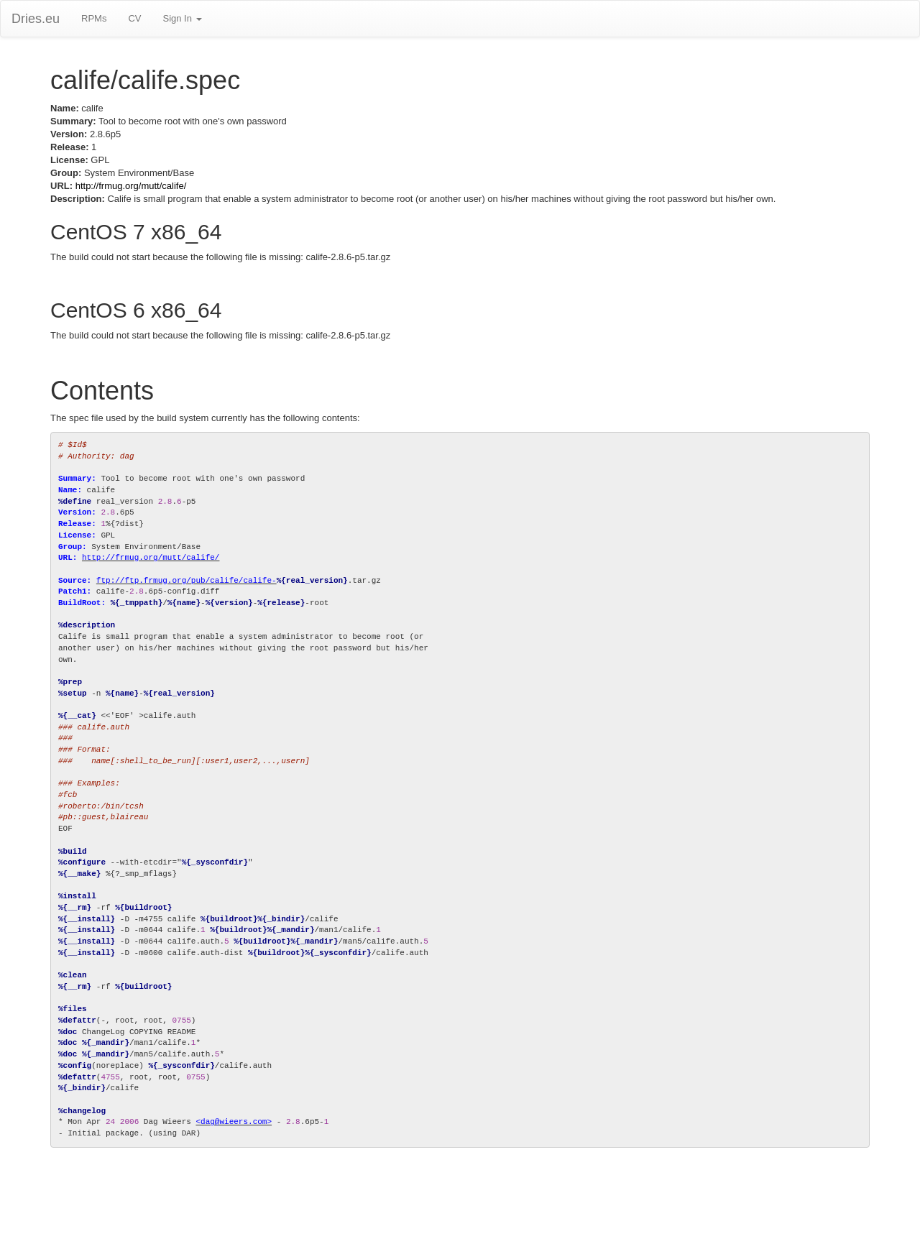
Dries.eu (36, 18)
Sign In (181, 18)
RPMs (93, 18)
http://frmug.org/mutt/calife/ (131, 185)
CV (134, 18)
